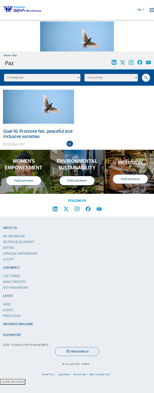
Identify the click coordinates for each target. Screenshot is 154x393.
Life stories (11, 276)
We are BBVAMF (14, 236)
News (7, 304)
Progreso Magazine (18, 324)
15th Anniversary (15, 287)
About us (10, 227)
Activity (8, 259)
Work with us (77, 351)
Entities (8, 247)
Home (7, 55)
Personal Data (79, 375)
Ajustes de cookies (13, 381)
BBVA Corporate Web (100, 375)
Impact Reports (14, 281)
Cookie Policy (48, 375)
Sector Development (18, 242)
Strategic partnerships (20, 253)
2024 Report (12, 335)
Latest (8, 296)
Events (8, 310)
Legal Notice (63, 375)
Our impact (11, 267)
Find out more (23, 180)
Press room (12, 316)
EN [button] (140, 10)
